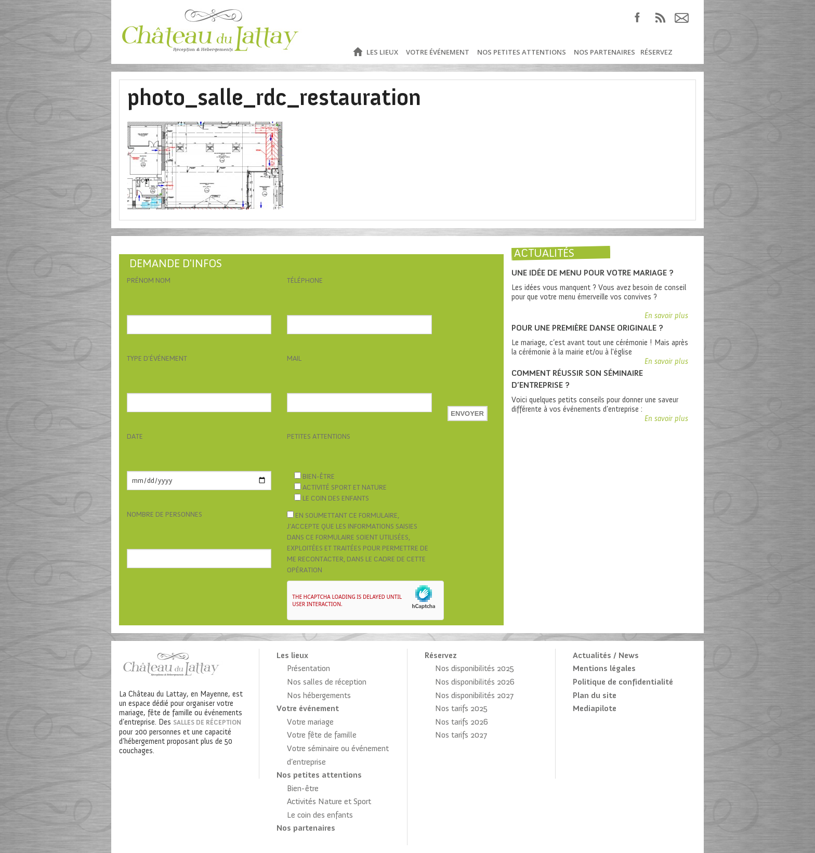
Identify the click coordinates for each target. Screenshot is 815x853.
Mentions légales (604, 668)
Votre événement (437, 52)
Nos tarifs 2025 (461, 708)
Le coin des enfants (320, 815)
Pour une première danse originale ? (587, 328)
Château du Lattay (211, 32)
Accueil (357, 52)
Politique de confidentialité (623, 682)
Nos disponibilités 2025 (474, 668)
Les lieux (382, 52)
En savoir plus (666, 315)
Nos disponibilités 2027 (474, 695)
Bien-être (303, 788)
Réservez (656, 52)
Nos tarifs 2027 (461, 735)
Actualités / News (606, 655)
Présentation (308, 668)
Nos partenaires (604, 52)
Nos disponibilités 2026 (475, 682)
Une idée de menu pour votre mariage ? (592, 273)
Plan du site (594, 695)
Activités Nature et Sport (329, 801)
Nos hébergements (319, 695)
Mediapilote (594, 708)
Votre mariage (310, 722)
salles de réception (207, 722)
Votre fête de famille (322, 735)
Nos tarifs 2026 (461, 722)
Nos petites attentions (521, 52)
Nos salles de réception (326, 682)
